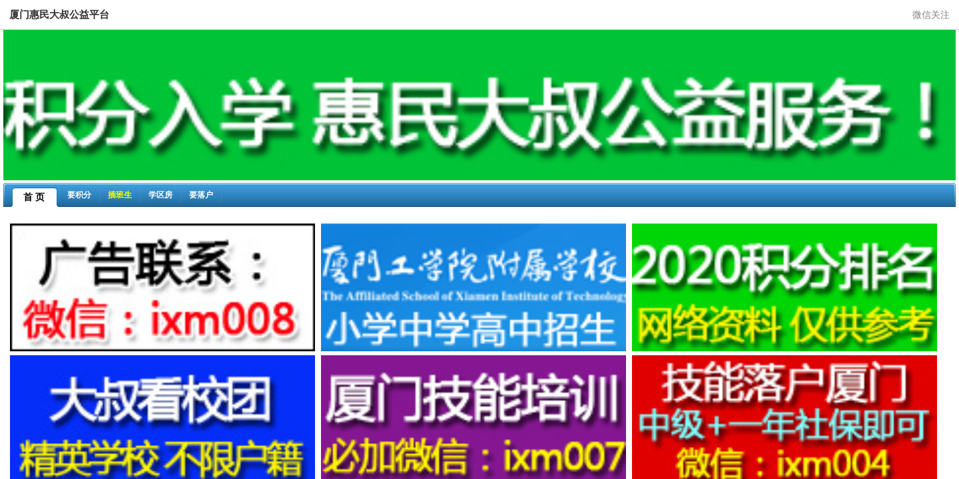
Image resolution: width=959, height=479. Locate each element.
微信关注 (931, 14)
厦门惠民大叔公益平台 (59, 14)
